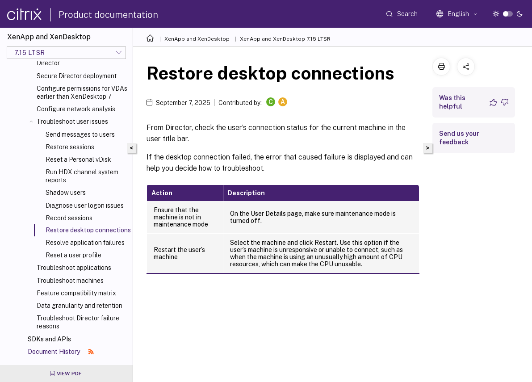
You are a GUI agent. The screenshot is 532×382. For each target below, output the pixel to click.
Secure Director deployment (77, 76)
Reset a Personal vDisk (78, 159)
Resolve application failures (85, 242)
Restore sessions (70, 147)
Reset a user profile (73, 255)
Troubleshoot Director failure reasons (78, 322)
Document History (61, 351)
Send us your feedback (459, 138)
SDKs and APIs (49, 339)
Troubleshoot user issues (72, 121)
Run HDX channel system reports (82, 176)
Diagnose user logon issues (85, 205)
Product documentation (108, 14)
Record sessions (69, 218)
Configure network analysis (76, 109)
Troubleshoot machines (70, 280)
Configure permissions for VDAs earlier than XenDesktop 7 (82, 92)
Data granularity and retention (79, 305)
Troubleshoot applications (74, 267)
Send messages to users (80, 134)
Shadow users (66, 192)
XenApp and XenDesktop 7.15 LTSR (285, 39)
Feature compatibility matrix (76, 293)
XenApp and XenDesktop (197, 39)
